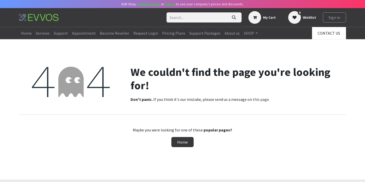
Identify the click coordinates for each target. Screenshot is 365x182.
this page (261, 99)
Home (182, 142)
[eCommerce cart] (262, 17)
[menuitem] (26, 33)
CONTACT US (329, 33)
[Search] (234, 17)
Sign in (334, 17)
